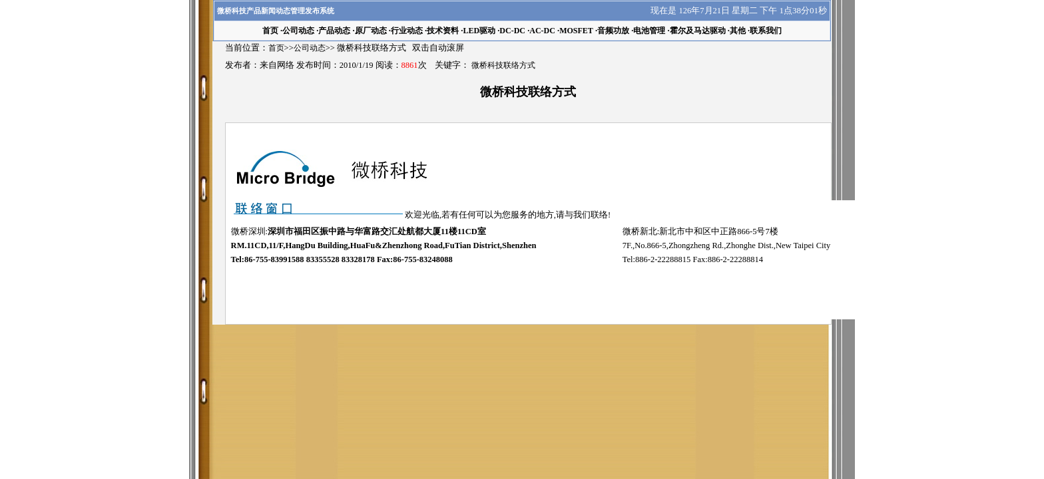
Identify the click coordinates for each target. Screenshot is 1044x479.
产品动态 (334, 30)
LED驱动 (479, 30)
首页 (276, 48)
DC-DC (512, 30)
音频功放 (613, 30)
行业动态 (407, 30)
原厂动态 (371, 30)
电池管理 (649, 30)
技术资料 (443, 30)
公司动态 (298, 30)
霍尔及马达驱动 (698, 30)
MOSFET (576, 30)
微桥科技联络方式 (503, 65)
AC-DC (542, 30)
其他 (738, 30)
